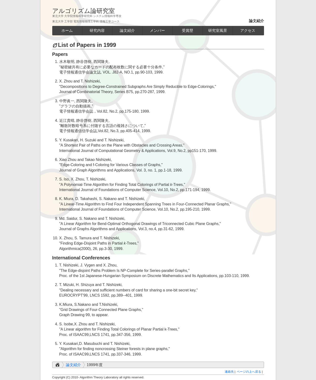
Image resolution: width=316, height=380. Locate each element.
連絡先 (229, 371)
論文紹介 (73, 365)
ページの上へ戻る (249, 371)
